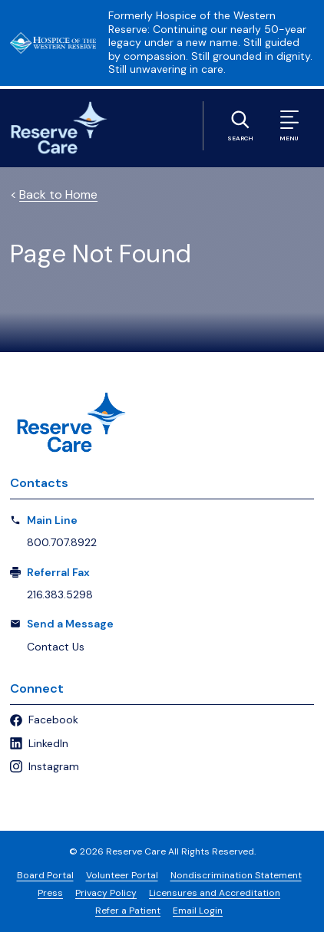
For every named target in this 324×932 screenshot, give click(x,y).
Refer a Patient (127, 910)
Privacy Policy (106, 893)
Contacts (39, 483)
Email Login (198, 910)
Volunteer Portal (122, 875)
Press (50, 893)
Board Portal (45, 875)
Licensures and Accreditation (214, 893)
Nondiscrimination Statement (236, 875)
